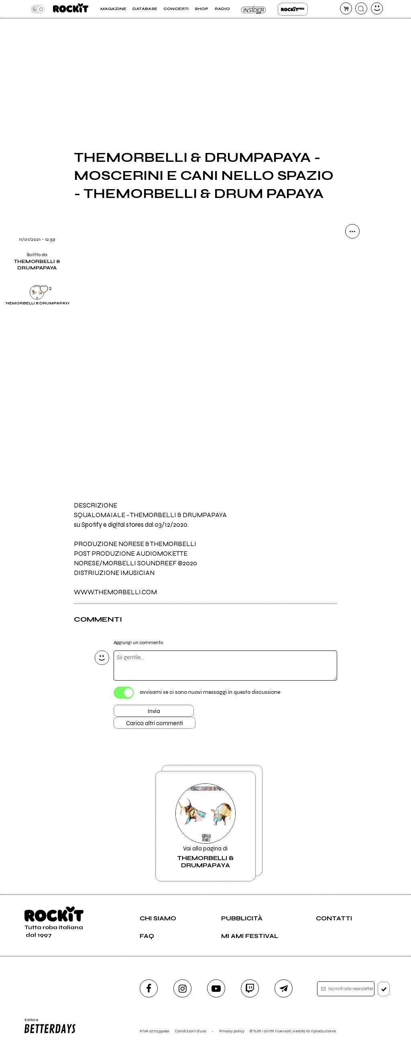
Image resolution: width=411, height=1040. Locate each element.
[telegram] (284, 988)
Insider (254, 9)
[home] (70, 9)
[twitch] (250, 988)
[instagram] (182, 988)
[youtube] (216, 988)
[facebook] (149, 988)
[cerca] (361, 8)
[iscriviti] (384, 989)
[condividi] (352, 231)
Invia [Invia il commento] (153, 711)
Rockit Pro (293, 9)
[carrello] (346, 8)
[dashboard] (377, 8)
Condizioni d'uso (190, 1031)
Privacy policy (231, 1031)
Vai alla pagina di (205, 826)
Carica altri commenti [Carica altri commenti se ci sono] (154, 723)
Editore (50, 1026)
